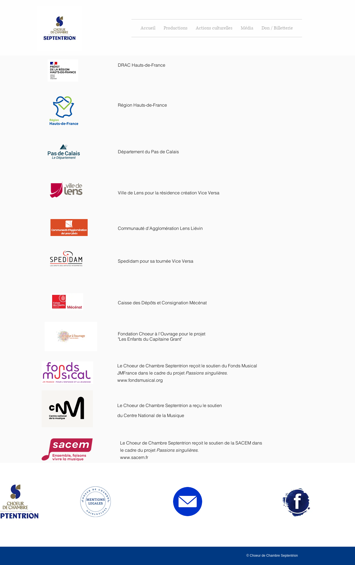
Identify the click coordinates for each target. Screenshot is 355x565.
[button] (175, 28)
